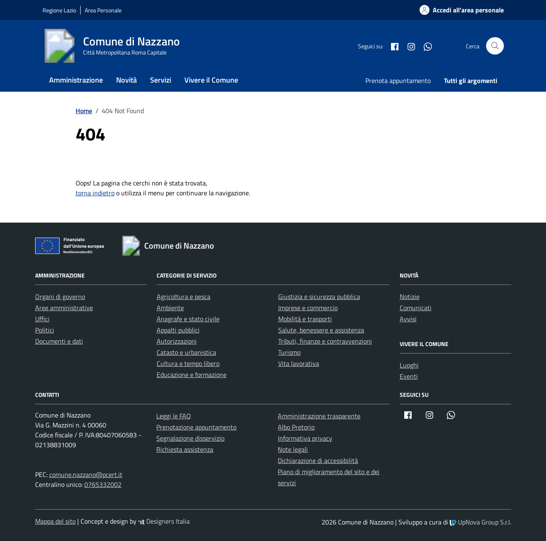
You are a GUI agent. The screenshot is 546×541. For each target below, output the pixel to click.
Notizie (410, 296)
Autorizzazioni (177, 341)
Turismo (289, 352)
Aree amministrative (64, 308)
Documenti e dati (59, 341)
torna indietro (95, 193)
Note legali (293, 449)
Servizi (160, 79)
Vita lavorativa (298, 363)
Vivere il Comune (211, 79)
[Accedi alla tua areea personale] (457, 10)
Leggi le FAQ (173, 416)
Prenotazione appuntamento (196, 427)
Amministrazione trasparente (319, 416)
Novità (126, 79)
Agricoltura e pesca (183, 296)
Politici (44, 330)
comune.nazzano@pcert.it (85, 474)
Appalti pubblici (178, 330)
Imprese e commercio (308, 308)
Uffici (42, 319)
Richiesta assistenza (184, 449)
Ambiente (170, 308)
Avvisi (408, 319)
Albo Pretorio (296, 427)
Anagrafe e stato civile (188, 319)
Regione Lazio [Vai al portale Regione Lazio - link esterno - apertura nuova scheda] (59, 10)
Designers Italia (164, 521)
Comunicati (416, 308)
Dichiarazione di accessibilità (318, 460)
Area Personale (103, 10)
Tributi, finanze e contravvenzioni (325, 341)
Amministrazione (76, 79)
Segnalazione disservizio (190, 438)
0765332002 (103, 484)
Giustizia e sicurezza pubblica (319, 296)
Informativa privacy (305, 438)
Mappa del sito (55, 521)
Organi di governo (60, 296)
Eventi (409, 376)
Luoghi (409, 365)
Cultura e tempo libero (188, 363)
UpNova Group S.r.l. (480, 522)
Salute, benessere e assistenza (321, 330)
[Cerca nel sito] (495, 46)
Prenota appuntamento (398, 80)
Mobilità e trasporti (305, 319)
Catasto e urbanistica (186, 352)
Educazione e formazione (192, 375)
